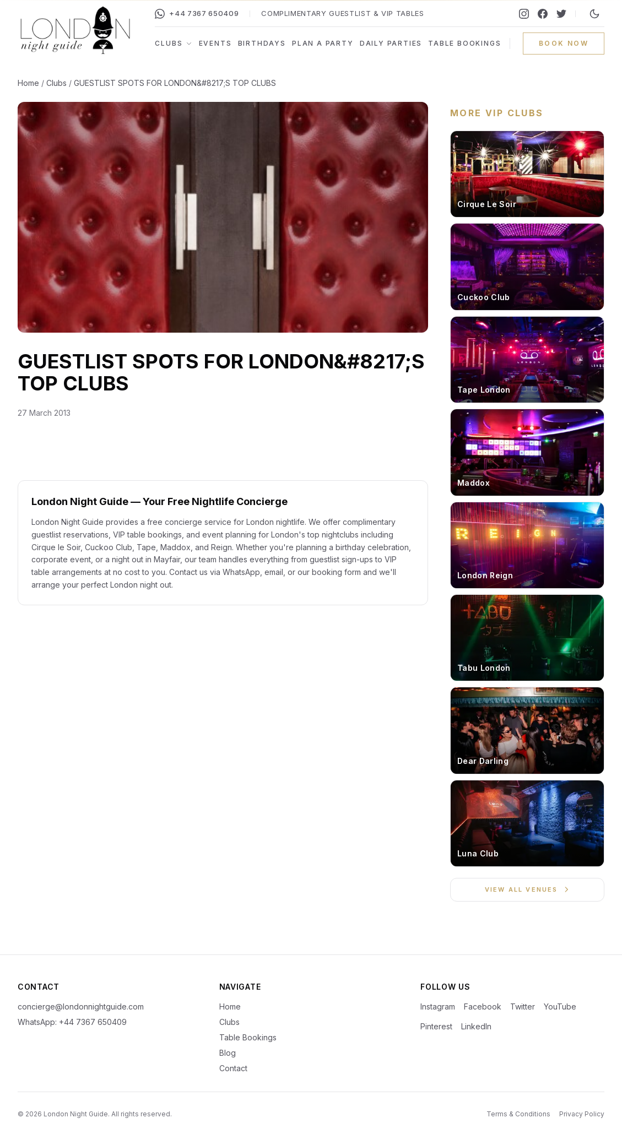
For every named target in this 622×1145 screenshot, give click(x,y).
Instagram (437, 1006)
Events (215, 43)
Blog (227, 1052)
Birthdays (262, 43)
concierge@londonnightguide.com (81, 1006)
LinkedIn (476, 1026)
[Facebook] (543, 14)
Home (28, 83)
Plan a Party (323, 43)
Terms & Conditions (518, 1114)
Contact (233, 1068)
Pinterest (436, 1026)
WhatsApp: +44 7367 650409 (72, 1022)
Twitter (522, 1006)
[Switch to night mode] (594, 14)
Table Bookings (464, 43)
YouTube (560, 1006)
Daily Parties (391, 43)
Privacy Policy (581, 1114)
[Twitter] (561, 14)
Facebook (482, 1006)
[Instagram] (524, 14)
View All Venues (527, 889)
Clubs (173, 43)
